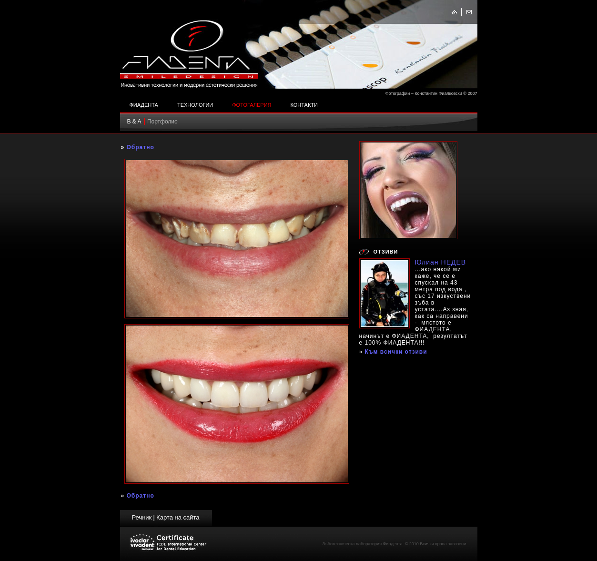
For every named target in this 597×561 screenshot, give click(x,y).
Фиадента (144, 105)
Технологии (195, 105)
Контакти (304, 105)
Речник (142, 517)
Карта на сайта (177, 517)
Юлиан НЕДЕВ (440, 262)
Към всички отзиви (396, 351)
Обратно (140, 147)
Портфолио (162, 121)
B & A (134, 121)
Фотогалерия (251, 105)
